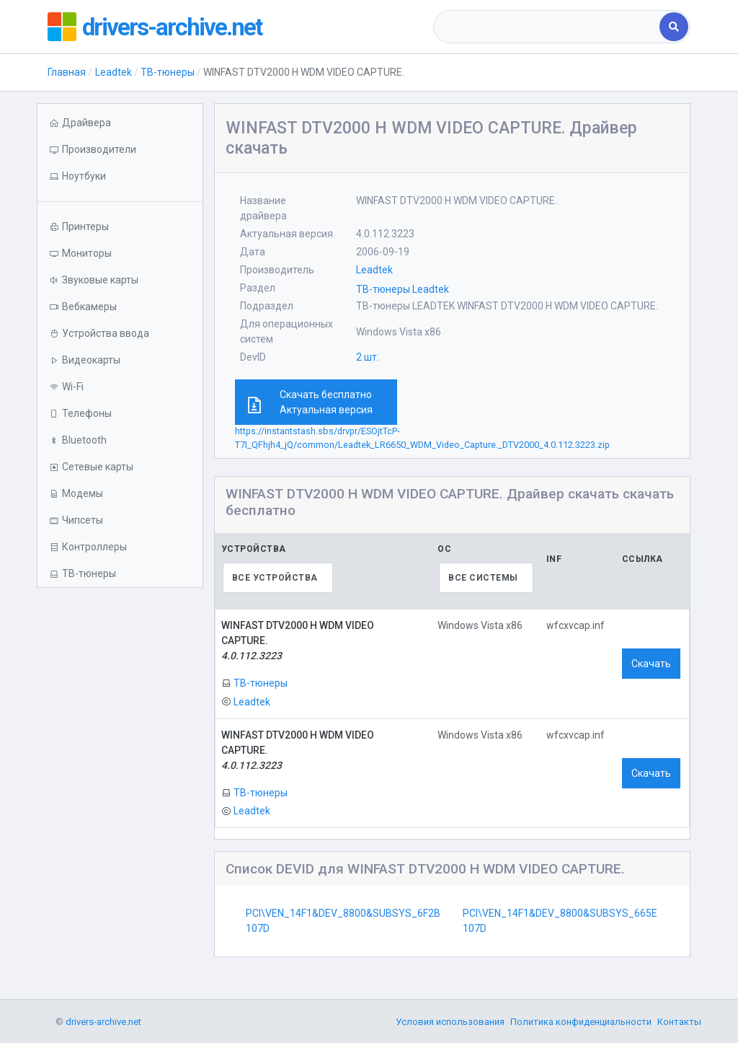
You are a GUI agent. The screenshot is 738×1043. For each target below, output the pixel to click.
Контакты (679, 1021)
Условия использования (450, 1021)
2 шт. (367, 357)
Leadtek (113, 72)
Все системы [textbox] (483, 578)
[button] (119, 176)
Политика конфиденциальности (581, 1021)
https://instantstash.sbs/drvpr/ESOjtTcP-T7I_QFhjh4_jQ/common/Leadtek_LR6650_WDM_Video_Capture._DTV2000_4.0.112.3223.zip (422, 438)
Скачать (651, 663)
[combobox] (547, 26)
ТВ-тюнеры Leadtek (402, 289)
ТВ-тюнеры (168, 72)
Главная (67, 72)
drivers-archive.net (178, 27)
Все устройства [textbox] (275, 578)
